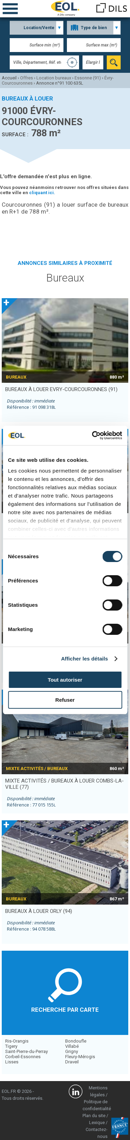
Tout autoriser (65, 680)
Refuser (65, 700)
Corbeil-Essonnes (23, 1056)
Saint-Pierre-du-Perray (26, 1051)
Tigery (11, 1046)
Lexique (97, 1122)
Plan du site (94, 1115)
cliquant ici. (42, 192)
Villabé (72, 1046)
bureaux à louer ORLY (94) (38, 911)
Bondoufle (75, 1041)
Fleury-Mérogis (80, 1056)
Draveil (72, 1061)
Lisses (11, 1061)
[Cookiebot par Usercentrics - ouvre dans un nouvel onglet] (92, 435)
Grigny (71, 1051)
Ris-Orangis (16, 1041)
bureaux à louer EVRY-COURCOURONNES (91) (61, 389)
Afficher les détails (84, 659)
